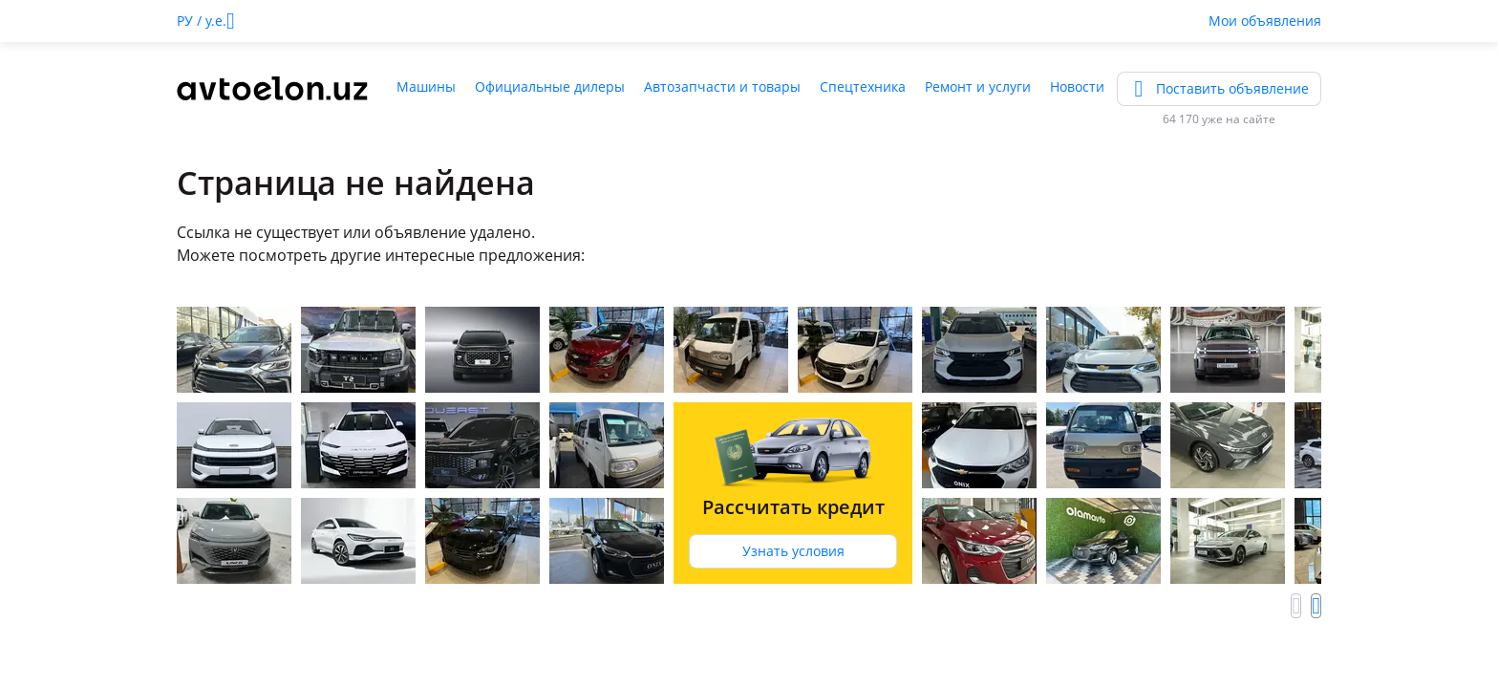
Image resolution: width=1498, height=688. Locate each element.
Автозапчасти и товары (722, 86)
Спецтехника (863, 86)
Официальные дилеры (550, 86)
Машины (426, 86)
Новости (1077, 86)
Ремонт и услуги (978, 86)
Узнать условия (793, 551)
